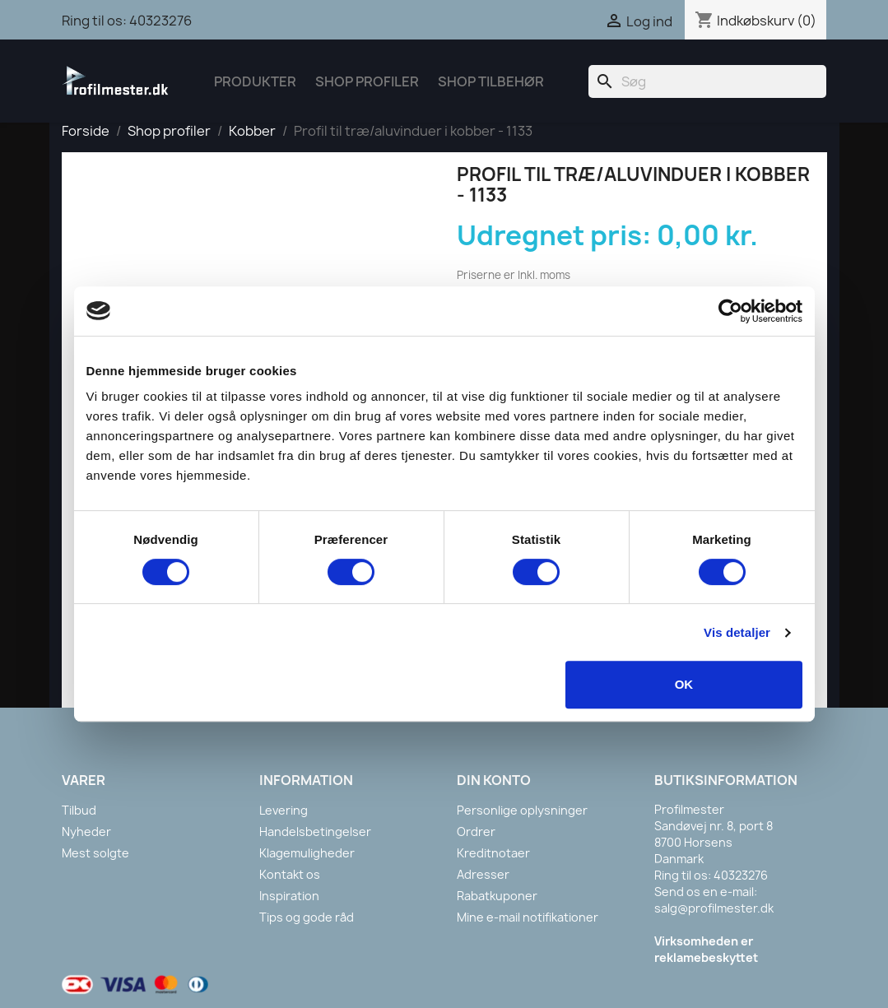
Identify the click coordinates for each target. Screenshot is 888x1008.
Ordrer (476, 831)
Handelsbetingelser (315, 831)
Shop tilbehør (491, 81)
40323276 (160, 21)
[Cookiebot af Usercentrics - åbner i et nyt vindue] (730, 311)
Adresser (483, 874)
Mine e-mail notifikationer (527, 917)
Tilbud (79, 810)
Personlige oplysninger (522, 810)
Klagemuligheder (307, 853)
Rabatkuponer (497, 895)
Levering (283, 810)
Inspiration (289, 895)
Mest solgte (95, 853)
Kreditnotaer (493, 853)
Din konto (494, 780)
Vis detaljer (737, 632)
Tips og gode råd (306, 917)
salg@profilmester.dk (714, 908)
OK (684, 684)
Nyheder (86, 831)
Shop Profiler (367, 81)
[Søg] (707, 81)
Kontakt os (289, 874)
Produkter (255, 81)
